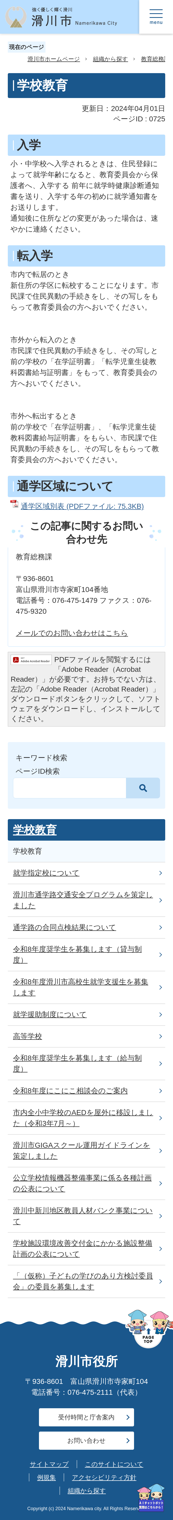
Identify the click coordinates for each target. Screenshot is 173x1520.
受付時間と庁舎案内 (86, 1417)
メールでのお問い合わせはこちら (72, 633)
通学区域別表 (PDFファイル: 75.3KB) (82, 506)
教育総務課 (155, 59)
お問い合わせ (86, 1440)
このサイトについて (114, 1464)
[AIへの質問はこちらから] (151, 1497)
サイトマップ (49, 1464)
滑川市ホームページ (54, 59)
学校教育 (35, 830)
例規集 (46, 1477)
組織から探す (110, 59)
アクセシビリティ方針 (104, 1477)
